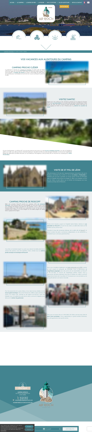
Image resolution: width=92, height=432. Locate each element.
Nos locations (51, 2)
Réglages (29, 429)
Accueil (12, 2)
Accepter (29, 426)
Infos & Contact (77, 2)
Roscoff (83, 230)
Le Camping (20, 2)
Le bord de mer (31, 2)
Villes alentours (64, 2)
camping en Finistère (25, 70)
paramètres (3, 430)
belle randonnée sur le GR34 (75, 267)
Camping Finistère (9, 51)
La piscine (41, 2)
